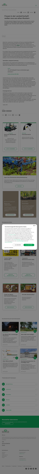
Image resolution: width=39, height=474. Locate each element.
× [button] (35, 225)
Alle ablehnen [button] (18, 244)
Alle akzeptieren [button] (28, 244)
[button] (9, 247)
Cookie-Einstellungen (20, 240)
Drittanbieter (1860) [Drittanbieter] (11, 234)
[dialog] (19, 237)
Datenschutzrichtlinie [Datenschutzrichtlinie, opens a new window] (8, 242)
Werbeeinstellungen (17, 239)
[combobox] (34, 225)
